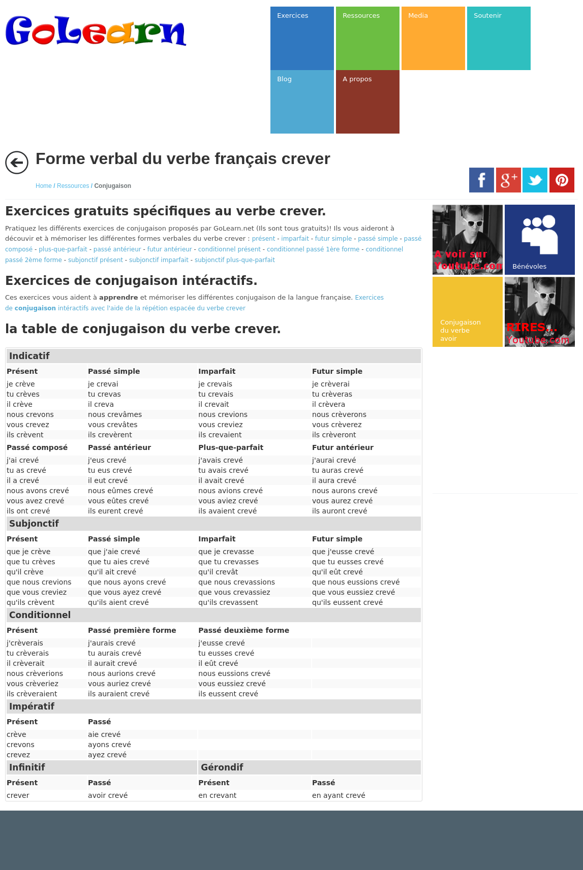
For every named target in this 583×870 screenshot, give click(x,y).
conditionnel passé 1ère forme (313, 249)
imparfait (295, 238)
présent (263, 238)
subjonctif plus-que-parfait (235, 260)
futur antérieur (169, 249)
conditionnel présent (229, 249)
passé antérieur (117, 249)
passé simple (377, 238)
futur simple (333, 238)
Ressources (73, 185)
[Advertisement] (507, 421)
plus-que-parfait (63, 249)
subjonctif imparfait (159, 260)
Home (44, 185)
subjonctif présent (95, 260)
